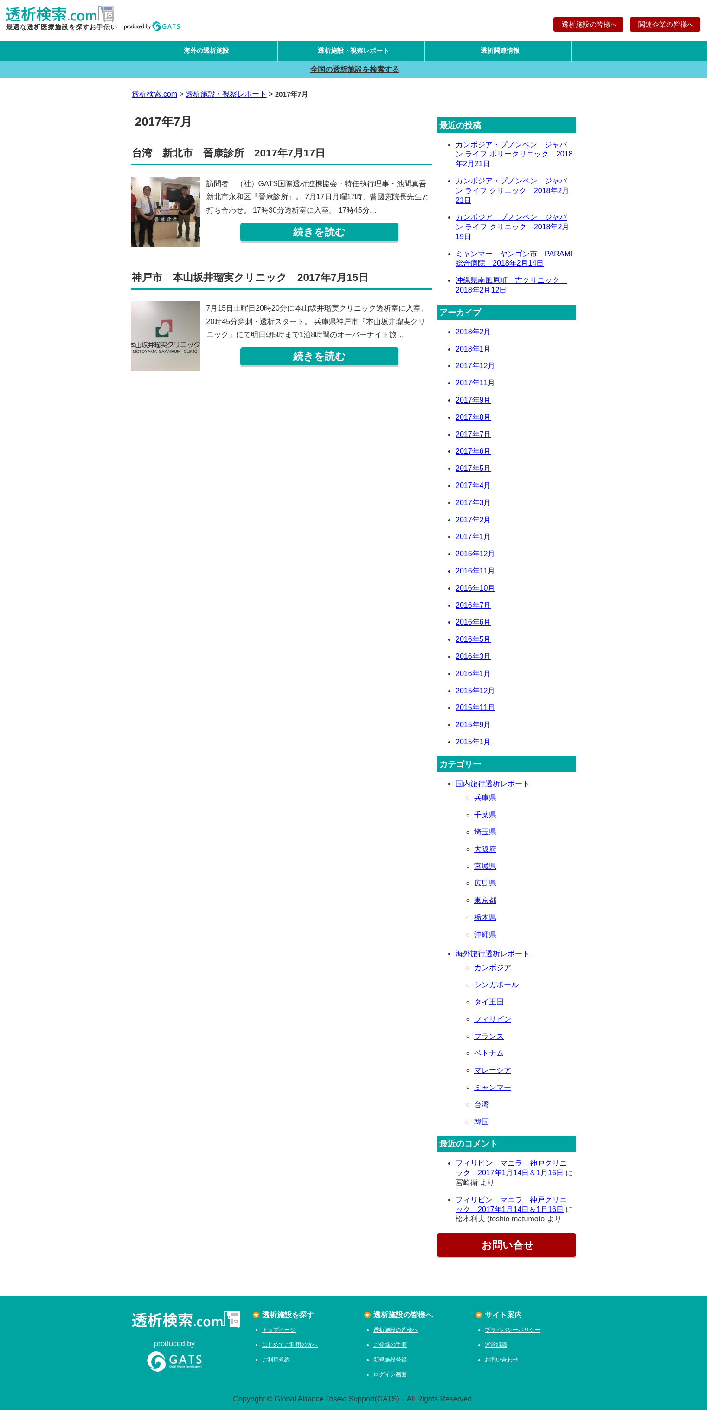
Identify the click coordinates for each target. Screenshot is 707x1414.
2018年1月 (473, 353)
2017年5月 (473, 472)
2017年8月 (473, 421)
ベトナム (489, 1057)
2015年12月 (475, 694)
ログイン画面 (390, 1378)
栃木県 (485, 921)
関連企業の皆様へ (665, 24)
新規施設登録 (390, 1364)
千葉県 (485, 819)
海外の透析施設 (204, 53)
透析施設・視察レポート (351, 53)
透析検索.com (154, 98)
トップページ (279, 1334)
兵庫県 (485, 802)
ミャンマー (492, 1091)
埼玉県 (485, 836)
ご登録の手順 (390, 1349)
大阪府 (485, 853)
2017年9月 (473, 404)
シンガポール (496, 989)
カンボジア (492, 972)
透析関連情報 (498, 53)
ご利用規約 (276, 1364)
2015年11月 (475, 712)
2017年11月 (475, 387)
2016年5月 (473, 643)
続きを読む (319, 236)
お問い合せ (506, 1249)
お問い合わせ (501, 1364)
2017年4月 (473, 490)
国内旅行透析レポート (493, 787)
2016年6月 (473, 626)
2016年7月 (473, 609)
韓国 (481, 1125)
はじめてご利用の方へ (290, 1349)
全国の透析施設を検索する (353, 73)
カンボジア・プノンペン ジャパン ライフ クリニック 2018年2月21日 (512, 195)
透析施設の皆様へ (588, 24)
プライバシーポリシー (512, 1334)
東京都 (485, 904)
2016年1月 (473, 677)
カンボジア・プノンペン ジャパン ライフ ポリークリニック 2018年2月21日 (514, 158)
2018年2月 (473, 336)
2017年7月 (473, 438)
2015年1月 (473, 746)
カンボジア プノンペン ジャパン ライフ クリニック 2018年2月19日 (512, 231)
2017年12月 (475, 370)
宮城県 (485, 870)
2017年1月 (473, 541)
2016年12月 (475, 558)
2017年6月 (473, 455)
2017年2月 (473, 524)
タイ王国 (489, 1006)
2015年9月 (473, 729)
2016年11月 (475, 575)
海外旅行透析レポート (493, 957)
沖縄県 (485, 939)
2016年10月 (475, 592)
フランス (489, 1040)
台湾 (481, 1109)
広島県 (485, 887)
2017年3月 (473, 507)
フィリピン (492, 1023)
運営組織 (496, 1349)
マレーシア (492, 1074)
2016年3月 (473, 661)
